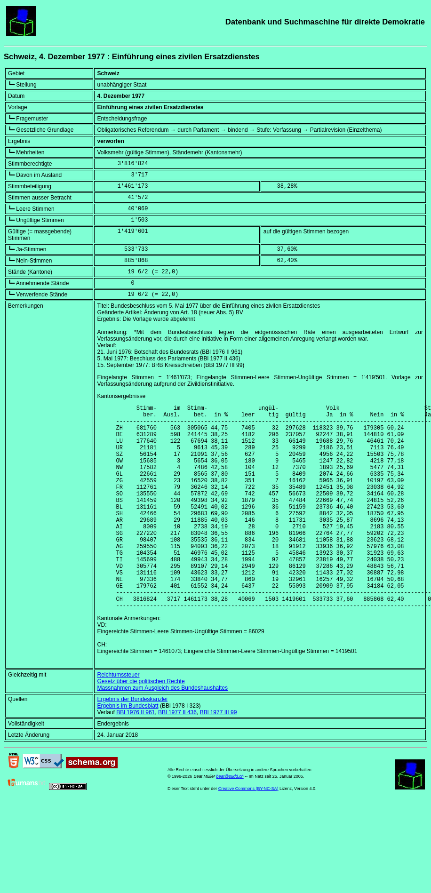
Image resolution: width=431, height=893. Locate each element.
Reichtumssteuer (118, 718)
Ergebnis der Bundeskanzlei (132, 743)
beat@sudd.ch (230, 820)
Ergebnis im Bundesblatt (127, 749)
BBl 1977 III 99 (218, 756)
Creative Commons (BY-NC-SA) (248, 832)
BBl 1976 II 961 (135, 756)
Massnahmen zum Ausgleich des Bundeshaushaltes (162, 731)
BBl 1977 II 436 (177, 756)
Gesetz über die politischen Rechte (140, 725)
